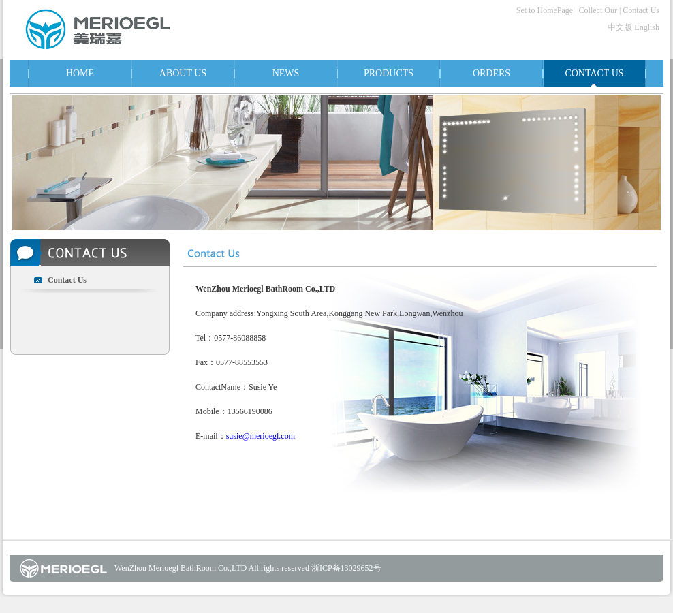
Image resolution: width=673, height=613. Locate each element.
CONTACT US (594, 73)
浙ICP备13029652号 (346, 568)
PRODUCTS (388, 73)
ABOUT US (182, 73)
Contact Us (641, 10)
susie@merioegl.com (260, 436)
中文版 (620, 27)
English (646, 27)
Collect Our (598, 10)
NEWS (286, 73)
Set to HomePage (544, 10)
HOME (80, 73)
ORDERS (491, 73)
